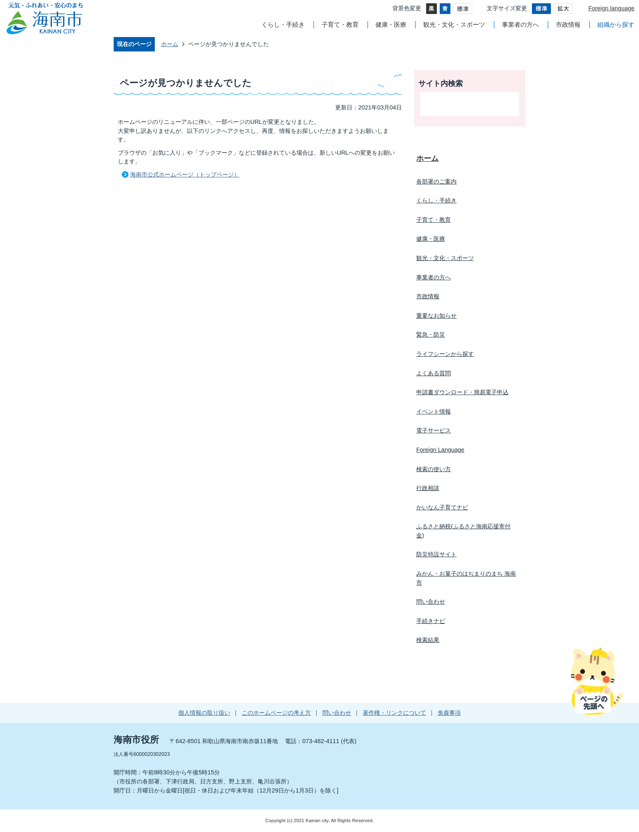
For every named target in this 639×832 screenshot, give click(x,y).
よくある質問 (433, 373)
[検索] (461, 104)
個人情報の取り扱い (204, 712)
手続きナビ (430, 621)
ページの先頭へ (597, 681)
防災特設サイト (436, 554)
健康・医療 (390, 24)
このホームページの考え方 (276, 712)
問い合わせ (430, 601)
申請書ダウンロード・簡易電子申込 (462, 392)
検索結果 (427, 640)
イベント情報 (433, 411)
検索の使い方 (433, 469)
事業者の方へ (520, 24)
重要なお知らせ (436, 315)
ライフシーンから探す (445, 354)
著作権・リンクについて (394, 712)
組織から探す (615, 24)
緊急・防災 (430, 334)
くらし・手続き (283, 24)
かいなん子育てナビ (442, 507)
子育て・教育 (340, 24)
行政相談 (427, 488)
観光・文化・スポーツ (454, 24)
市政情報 (568, 24)
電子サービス (433, 430)
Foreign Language (440, 449)
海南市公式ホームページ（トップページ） (185, 174)
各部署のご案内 (436, 181)
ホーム (169, 44)
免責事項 (449, 712)
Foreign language (611, 8)
